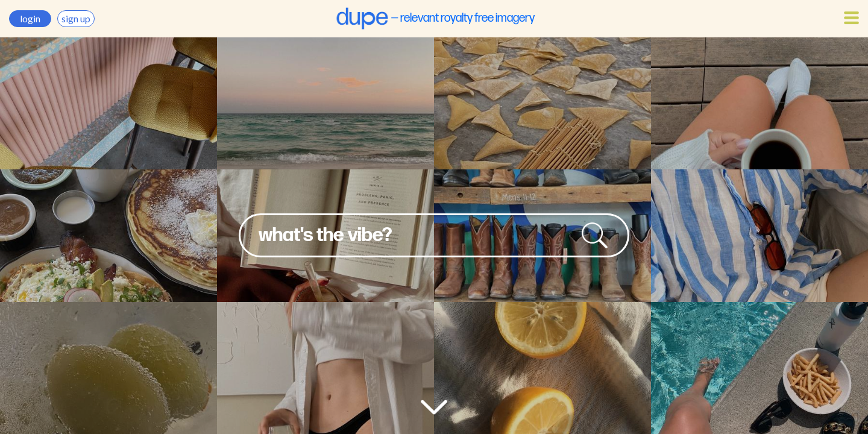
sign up (75, 18)
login (30, 18)
